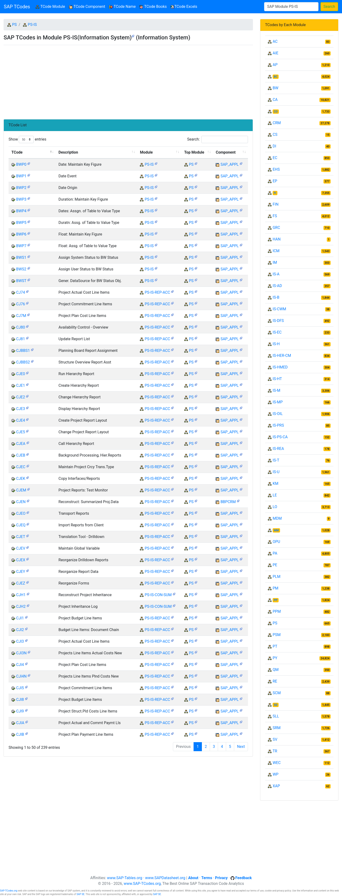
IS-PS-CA (280, 437)
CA (275, 99)
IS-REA (278, 448)
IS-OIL (278, 413)
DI (274, 146)
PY (275, 658)
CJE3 (20, 408)
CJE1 (20, 385)
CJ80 (20, 327)
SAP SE (80, 894)
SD (275, 705)
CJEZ (20, 583)
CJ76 (20, 304)
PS (14, 24)
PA (275, 553)
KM (275, 483)
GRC (276, 227)
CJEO (20, 513)
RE (275, 681)
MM (276, 530)
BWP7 (21, 246)
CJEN (21, 502)
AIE (275, 53)
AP (275, 64)
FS (275, 216)
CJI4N (21, 676)
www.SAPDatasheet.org (165, 878)
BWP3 (21, 199)
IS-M (276, 390)
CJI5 (20, 688)
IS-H (276, 344)
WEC (277, 762)
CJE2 (20, 397)
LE (275, 495)
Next (241, 746)
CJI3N (21, 653)
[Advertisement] (128, 80)
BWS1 (21, 257)
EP (275, 181)
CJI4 (20, 664)
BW (275, 88)
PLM (276, 576)
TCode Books (153, 6)
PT (275, 646)
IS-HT (277, 379)
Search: (217, 139)
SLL (276, 716)
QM (276, 669)
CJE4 (20, 420)
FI (275, 193)
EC (275, 158)
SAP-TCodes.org (8, 890)
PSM (277, 634)
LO (275, 507)
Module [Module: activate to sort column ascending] (146, 152)
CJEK (20, 478)
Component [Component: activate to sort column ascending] (225, 152)
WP (275, 774)
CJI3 (20, 641)
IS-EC (277, 332)
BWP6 (21, 234)
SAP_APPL (229, 164)
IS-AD (277, 285)
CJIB (20, 734)
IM (275, 262)
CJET (20, 536)
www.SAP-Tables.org (124, 878)
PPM (277, 611)
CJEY (20, 571)
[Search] (291, 6)
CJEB (20, 455)
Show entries (27, 139)
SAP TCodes (17, 6)
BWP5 (21, 222)
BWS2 (21, 269)
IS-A (276, 274)
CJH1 (21, 595)
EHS (276, 169)
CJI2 (20, 629)
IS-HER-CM (282, 355)
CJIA (20, 723)
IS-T (276, 460)
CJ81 (20, 339)
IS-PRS (278, 425)
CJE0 (20, 374)
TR (275, 751)
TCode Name (122, 6)
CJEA (20, 443)
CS (275, 134)
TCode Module (51, 6)
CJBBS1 (23, 350)
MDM (277, 518)
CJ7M (21, 315)
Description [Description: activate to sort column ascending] (68, 152)
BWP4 (21, 211)
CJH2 (21, 606)
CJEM (21, 490)
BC (276, 76)
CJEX (20, 560)
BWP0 (21, 164)
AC (275, 41)
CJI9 (20, 711)
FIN (276, 204)
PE (275, 565)
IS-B (276, 297)
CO (276, 111)
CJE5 (20, 432)
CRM (277, 123)
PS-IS (32, 24)
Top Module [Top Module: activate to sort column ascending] (194, 152)
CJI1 (20, 618)
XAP (276, 786)
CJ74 (20, 292)
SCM (277, 693)
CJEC (20, 467)
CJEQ (20, 525)
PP (275, 600)
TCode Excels (184, 6)
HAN (276, 239)
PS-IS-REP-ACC (157, 292)
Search (329, 6)
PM (275, 588)
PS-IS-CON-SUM (158, 595)
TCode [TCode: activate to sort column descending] (17, 152)
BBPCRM (228, 502)
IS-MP (278, 402)
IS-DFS (278, 320)
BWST (21, 280)
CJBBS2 (23, 362)
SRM (276, 728)
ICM (276, 251)
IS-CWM (279, 309)
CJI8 (20, 699)
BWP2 (21, 187)
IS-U (276, 472)
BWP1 (21, 176)
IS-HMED (280, 367)
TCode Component (87, 6)
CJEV (20, 548)
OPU (276, 541)
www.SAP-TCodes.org (142, 883)
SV (275, 739)
